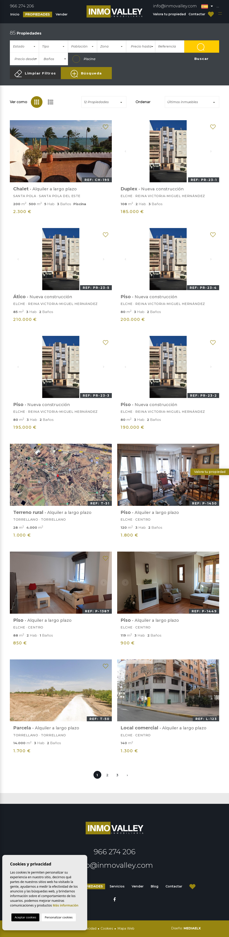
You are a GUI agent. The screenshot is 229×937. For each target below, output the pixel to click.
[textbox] (26, 46)
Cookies (107, 928)
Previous (15, 151)
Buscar (201, 48)
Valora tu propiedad (169, 14)
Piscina (83, 59)
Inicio (14, 14)
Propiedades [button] (37, 14)
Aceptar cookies (25, 917)
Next (106, 151)
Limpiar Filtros (35, 73)
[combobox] (24, 46)
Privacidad (88, 928)
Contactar (197, 14)
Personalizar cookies (59, 917)
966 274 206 (22, 6)
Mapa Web (125, 928)
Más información (65, 905)
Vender (62, 14)
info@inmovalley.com (175, 6)
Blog (154, 886)
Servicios (117, 886)
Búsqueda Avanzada (86, 74)
